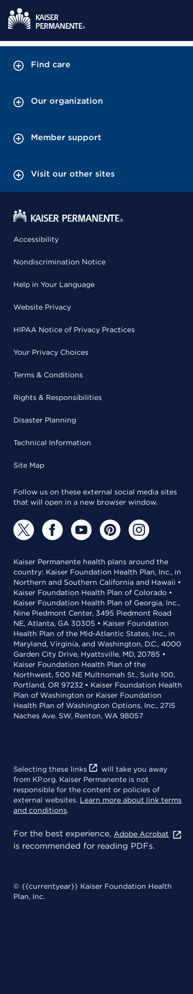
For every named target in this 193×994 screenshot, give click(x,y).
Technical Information (52, 442)
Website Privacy (42, 307)
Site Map (28, 465)
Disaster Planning (44, 420)
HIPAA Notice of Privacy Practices (74, 330)
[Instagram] (139, 530)
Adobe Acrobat (148, 834)
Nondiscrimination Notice (59, 262)
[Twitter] (23, 530)
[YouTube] (81, 530)
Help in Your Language (54, 284)
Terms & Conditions (48, 375)
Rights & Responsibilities (57, 397)
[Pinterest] (110, 530)
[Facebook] (52, 530)
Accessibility (36, 239)
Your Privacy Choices (51, 352)
